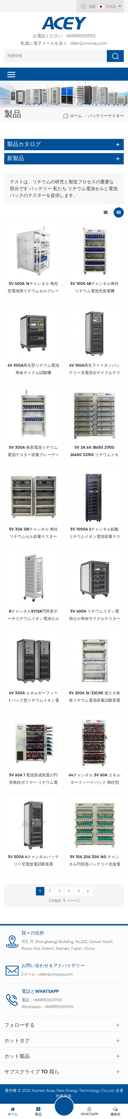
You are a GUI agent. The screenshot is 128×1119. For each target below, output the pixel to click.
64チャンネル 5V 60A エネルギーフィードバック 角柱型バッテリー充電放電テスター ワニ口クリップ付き (94, 779)
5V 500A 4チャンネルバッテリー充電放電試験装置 (33, 860)
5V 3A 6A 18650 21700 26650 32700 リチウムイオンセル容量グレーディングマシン (94, 452)
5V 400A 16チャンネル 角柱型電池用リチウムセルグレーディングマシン (33, 288)
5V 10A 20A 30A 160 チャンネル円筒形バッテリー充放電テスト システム (94, 861)
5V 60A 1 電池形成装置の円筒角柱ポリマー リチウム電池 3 (33, 779)
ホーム (72, 116)
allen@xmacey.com (64, 43)
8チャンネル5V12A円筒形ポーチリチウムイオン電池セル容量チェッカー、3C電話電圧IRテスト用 (33, 615)
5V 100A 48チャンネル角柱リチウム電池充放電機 (94, 287)
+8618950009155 (64, 36)
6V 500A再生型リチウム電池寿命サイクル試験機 (33, 369)
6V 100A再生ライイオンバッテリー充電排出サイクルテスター (94, 370)
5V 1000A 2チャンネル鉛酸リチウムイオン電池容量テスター (94, 533)
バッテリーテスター (106, 116)
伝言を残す (64, 1106)
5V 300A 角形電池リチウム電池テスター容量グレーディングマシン (33, 452)
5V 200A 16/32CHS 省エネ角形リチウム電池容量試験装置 (94, 697)
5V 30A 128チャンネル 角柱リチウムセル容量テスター (33, 533)
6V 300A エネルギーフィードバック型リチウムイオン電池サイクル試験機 (33, 697)
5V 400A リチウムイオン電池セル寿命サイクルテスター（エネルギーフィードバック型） (94, 615)
